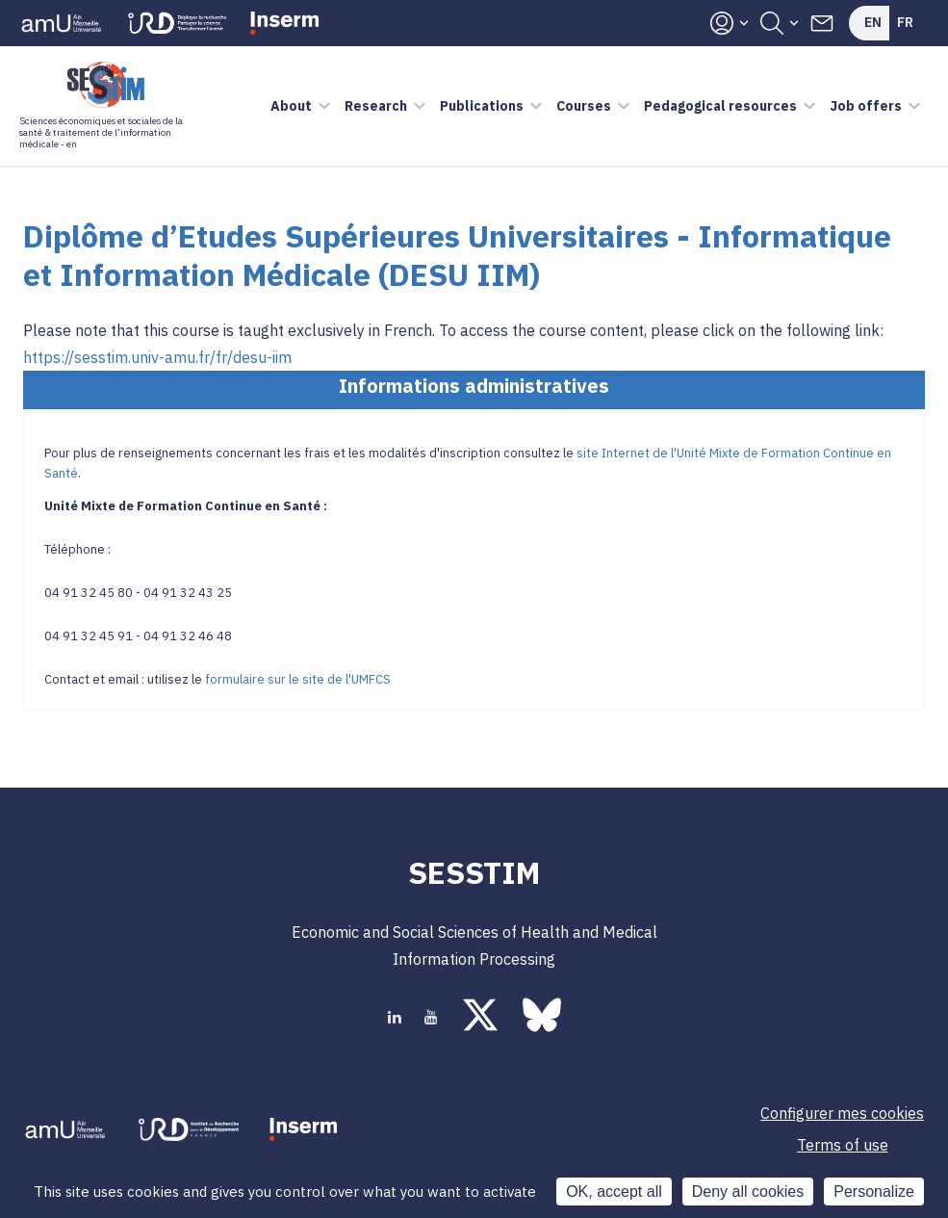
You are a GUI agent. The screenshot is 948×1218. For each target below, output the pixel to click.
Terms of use (842, 1144)
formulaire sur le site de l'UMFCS (298, 679)
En (873, 22)
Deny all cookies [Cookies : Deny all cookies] (748, 1191)
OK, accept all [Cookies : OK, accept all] (614, 1191)
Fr (905, 22)
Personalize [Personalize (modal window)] (873, 1191)
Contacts (821, 23)
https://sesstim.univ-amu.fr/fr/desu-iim (157, 357)
